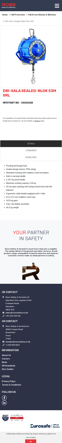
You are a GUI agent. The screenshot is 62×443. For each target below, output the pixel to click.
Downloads (31, 157)
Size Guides (7, 369)
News (4, 362)
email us (37, 121)
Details (31, 143)
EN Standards (8, 366)
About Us (6, 355)
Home (5, 15)
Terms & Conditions (11, 385)
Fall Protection (18, 15)
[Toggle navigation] (57, 6)
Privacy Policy (8, 381)
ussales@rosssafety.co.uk (18, 342)
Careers (6, 359)
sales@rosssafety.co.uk (17, 313)
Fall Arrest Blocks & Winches (42, 15)
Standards (31, 150)
